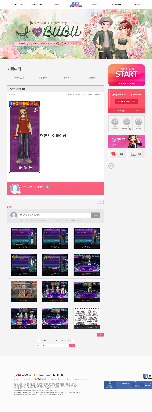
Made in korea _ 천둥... (88, 327)
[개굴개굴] (56, 300)
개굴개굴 (25, 247)
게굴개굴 (56, 327)
